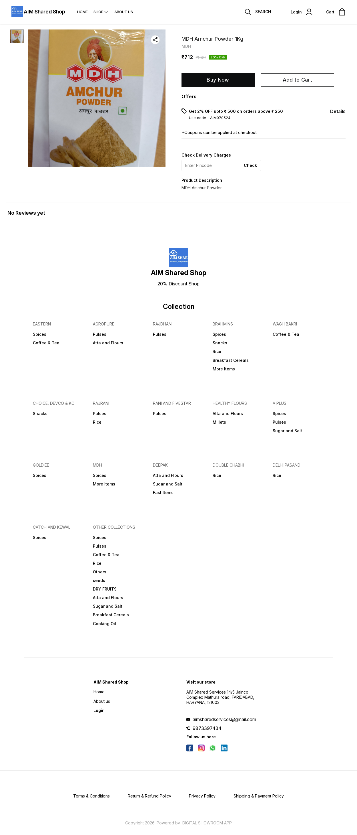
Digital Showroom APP (207, 822)
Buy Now (218, 80)
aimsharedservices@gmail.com (224, 719)
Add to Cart (297, 80)
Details (338, 111)
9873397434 (207, 728)
